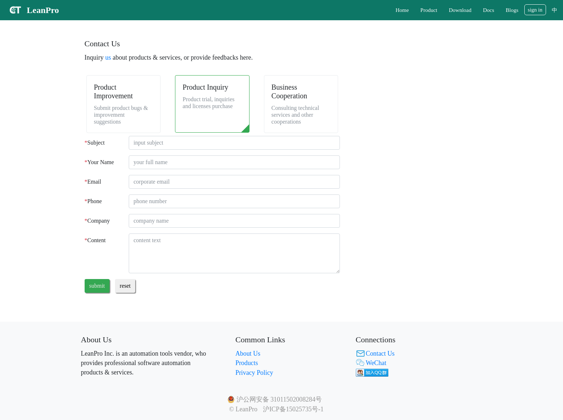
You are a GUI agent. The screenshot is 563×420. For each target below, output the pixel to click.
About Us (247, 353)
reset (125, 286)
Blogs (512, 10)
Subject (95, 143)
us (108, 57)
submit (97, 286)
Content (95, 240)
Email (93, 182)
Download (460, 10)
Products (246, 363)
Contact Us (380, 353)
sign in (535, 10)
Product (429, 10)
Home (402, 10)
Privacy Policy (254, 372)
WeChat (376, 363)
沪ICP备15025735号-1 (293, 409)
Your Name (99, 162)
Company (97, 221)
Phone (93, 201)
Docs (488, 10)
